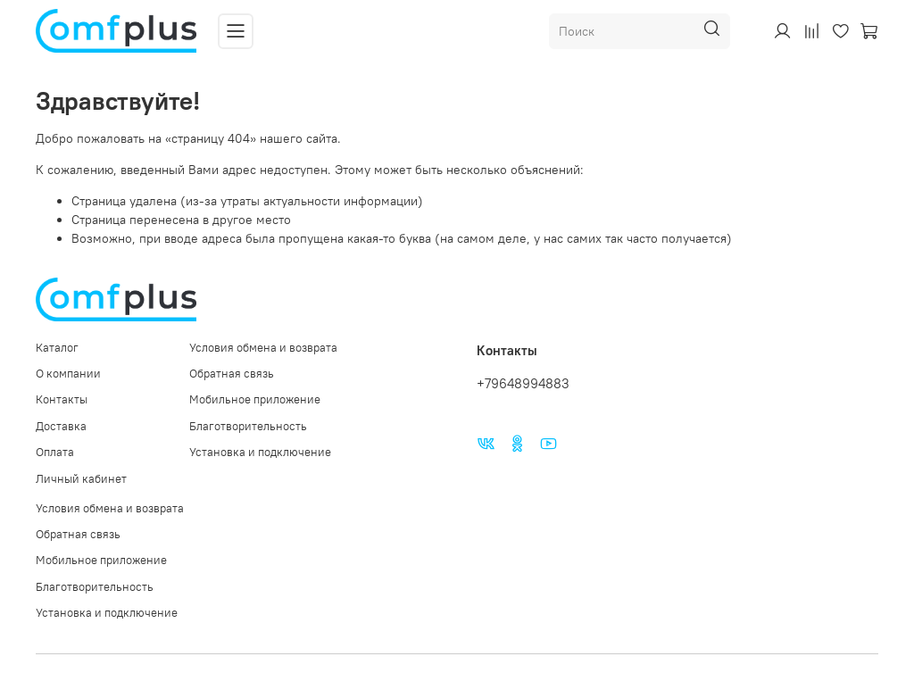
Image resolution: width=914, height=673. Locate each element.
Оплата (55, 452)
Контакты (61, 399)
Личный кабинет (81, 479)
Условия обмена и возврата (263, 347)
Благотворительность (248, 426)
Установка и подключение (260, 452)
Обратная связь (231, 373)
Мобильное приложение (254, 399)
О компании (68, 373)
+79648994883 (523, 383)
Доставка (61, 426)
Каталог (57, 347)
